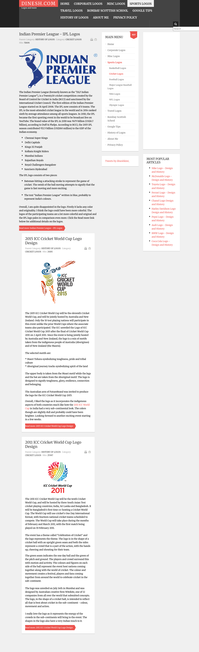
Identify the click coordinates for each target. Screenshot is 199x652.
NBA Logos (114, 94)
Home (110, 44)
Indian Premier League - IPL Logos (49, 34)
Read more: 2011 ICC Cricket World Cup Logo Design (49, 627)
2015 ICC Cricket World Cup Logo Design (53, 240)
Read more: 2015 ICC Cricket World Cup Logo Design (49, 426)
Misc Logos (113, 56)
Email (95, 39)
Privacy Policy (115, 144)
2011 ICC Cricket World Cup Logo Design (53, 444)
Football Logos (116, 79)
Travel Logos (114, 110)
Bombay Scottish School (116, 119)
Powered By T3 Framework (99, 645)
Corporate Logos (116, 50)
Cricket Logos (74, 39)
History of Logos (45, 39)
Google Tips (114, 126)
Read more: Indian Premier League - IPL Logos (40, 228)
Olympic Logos (116, 105)
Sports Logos (114, 62)
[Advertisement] (160, 90)
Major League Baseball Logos (119, 87)
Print (91, 39)
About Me (112, 138)
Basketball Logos (117, 68)
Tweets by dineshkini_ (117, 161)
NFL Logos (114, 99)
